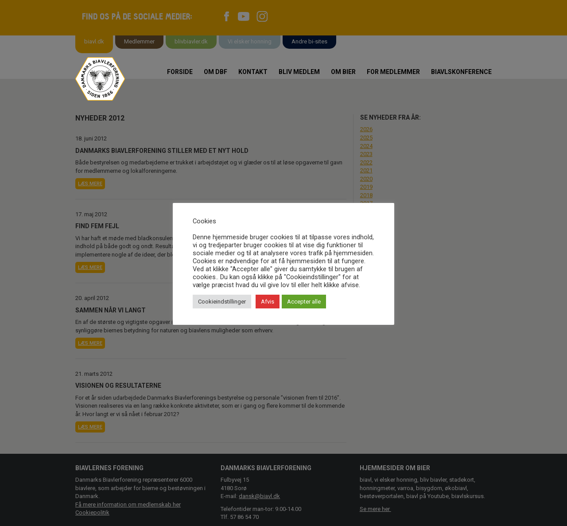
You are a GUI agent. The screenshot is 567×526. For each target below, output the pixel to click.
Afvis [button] (267, 301)
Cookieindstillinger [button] (222, 301)
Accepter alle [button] (304, 301)
